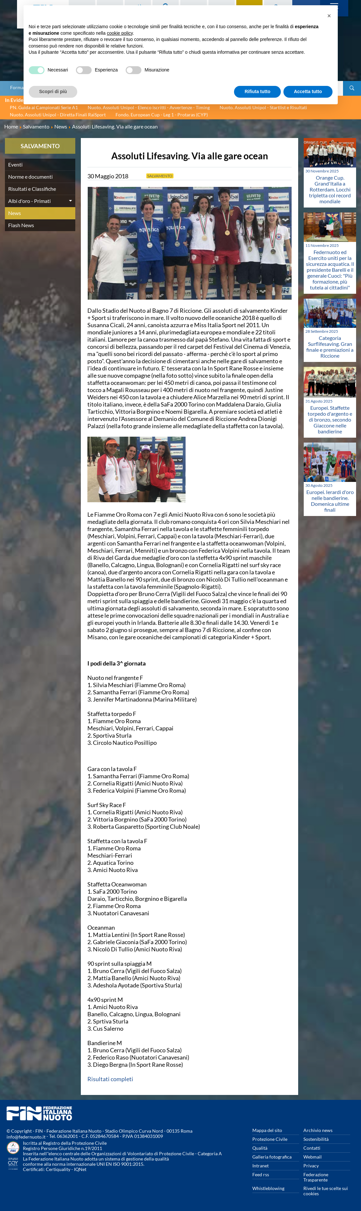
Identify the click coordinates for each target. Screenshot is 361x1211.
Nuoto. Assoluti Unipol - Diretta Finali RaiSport (58, 114)
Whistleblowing (268, 1188)
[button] (329, 15)
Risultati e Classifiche (32, 189)
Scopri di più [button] (53, 91)
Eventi (15, 164)
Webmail (312, 1157)
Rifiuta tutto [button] (257, 91)
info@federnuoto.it (26, 1137)
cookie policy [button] (120, 33)
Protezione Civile (269, 1139)
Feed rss (260, 1174)
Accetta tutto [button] (308, 91)
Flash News (21, 225)
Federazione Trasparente (315, 1177)
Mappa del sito (267, 1130)
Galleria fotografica (272, 1157)
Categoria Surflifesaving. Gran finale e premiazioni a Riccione (329, 347)
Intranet (260, 1165)
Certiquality (58, 1169)
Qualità (259, 1148)
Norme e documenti (30, 176)
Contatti (311, 1148)
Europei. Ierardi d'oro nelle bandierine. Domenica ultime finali (330, 501)
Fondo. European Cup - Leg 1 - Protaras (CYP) (162, 114)
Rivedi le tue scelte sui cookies (325, 1190)
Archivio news (318, 1130)
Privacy (311, 1165)
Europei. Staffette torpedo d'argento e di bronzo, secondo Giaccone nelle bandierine (330, 419)
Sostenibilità (316, 1139)
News (14, 213)
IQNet (80, 1169)
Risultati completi (110, 1078)
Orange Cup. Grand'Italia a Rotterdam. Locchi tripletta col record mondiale (330, 189)
